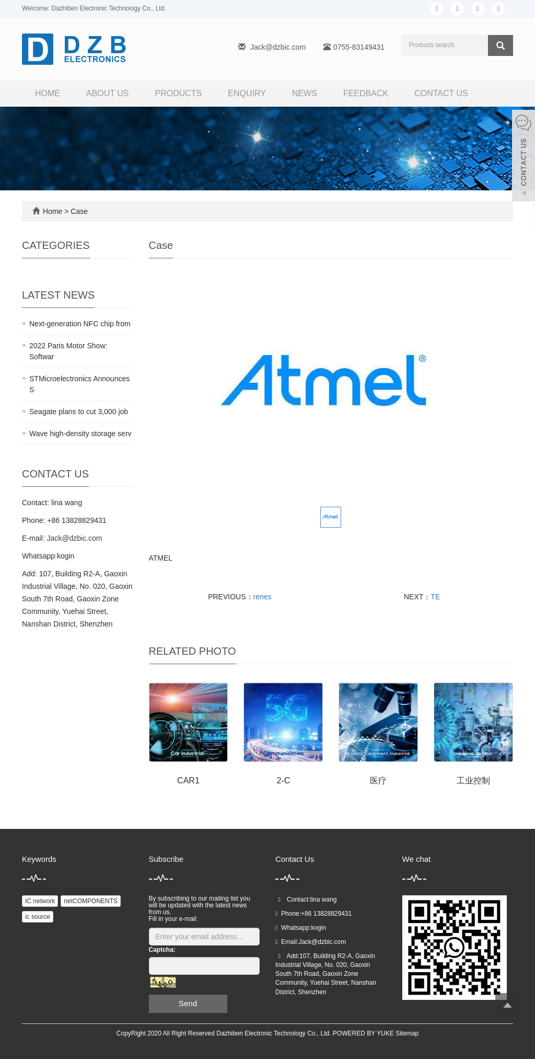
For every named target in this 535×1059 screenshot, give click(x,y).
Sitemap (407, 1033)
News (304, 93)
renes (262, 597)
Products (178, 93)
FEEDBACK (365, 93)
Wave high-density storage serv (80, 433)
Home (47, 93)
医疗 (378, 780)
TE (435, 597)
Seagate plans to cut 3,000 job (78, 411)
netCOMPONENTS (91, 901)
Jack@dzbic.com (278, 47)
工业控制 (473, 780)
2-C (283, 780)
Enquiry (247, 93)
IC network (40, 901)
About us (107, 93)
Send (188, 1003)
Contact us (441, 93)
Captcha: (162, 949)
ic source (37, 916)
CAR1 (188, 780)
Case (79, 211)
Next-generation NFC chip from (80, 324)
